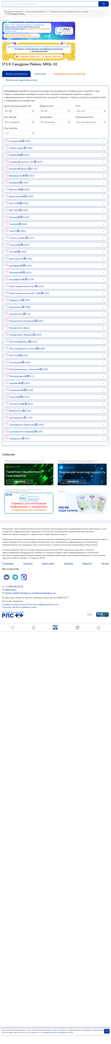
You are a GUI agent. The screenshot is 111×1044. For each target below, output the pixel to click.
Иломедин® (15, 272)
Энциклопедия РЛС (14, 12)
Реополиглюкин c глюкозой (24, 369)
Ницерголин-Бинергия (22, 321)
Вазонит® (14, 189)
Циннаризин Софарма (21, 431)
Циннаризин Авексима (22, 424)
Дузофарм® (16, 265)
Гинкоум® (14, 245)
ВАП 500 (14, 210)
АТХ (78, 106)
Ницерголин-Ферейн (21, 334)
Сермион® (15, 383)
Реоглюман (15, 362)
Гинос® (13, 251)
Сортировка (10, 128)
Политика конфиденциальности (42, 604)
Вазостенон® (16, 196)
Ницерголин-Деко (19, 328)
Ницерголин (16, 314)
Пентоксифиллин (18, 341)
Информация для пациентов (69, 73)
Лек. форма (10, 117)
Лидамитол (15, 300)
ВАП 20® (14, 203)
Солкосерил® (16, 390)
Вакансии (87, 563)
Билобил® (14, 155)
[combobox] (50, 4)
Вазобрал (14, 182)
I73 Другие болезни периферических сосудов (68, 12)
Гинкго (13, 231)
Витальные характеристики (21, 80)
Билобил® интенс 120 (21, 162)
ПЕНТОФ (14, 355)
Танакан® (14, 397)
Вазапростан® (17, 175)
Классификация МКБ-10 (36, 12)
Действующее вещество (17, 106)
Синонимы (40, 73)
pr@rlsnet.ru (10, 589)
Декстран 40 (16, 258)
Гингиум (13, 224)
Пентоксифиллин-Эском (22, 348)
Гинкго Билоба (17, 238)
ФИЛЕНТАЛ (15, 410)
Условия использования (13, 604)
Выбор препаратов (16, 73)
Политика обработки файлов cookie (19, 607)
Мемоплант (15, 307)
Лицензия (68, 563)
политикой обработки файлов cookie (57, 1032)
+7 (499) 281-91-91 (14, 586)
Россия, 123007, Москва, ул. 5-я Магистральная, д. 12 (30, 593)
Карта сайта (48, 563)
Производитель (84, 117)
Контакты (28, 563)
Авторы (105, 563)
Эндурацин (15, 438)
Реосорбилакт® (18, 376)
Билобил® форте (18, 168)
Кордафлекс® (17, 279)
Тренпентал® (16, 404)
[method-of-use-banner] (38, 30)
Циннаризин (16, 417)
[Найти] (103, 4)
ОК (106, 1031)
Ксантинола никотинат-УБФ (24, 293)
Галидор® (14, 217)
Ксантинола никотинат (22, 286)
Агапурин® (15, 141)
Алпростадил (16, 148)
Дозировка (46, 117)
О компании (8, 563)
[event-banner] (28, 503)
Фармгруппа (46, 106)
